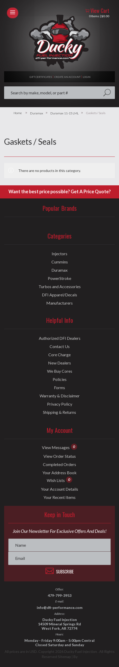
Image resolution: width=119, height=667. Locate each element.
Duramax (36, 113)
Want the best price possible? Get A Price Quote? (59, 191)
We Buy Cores (59, 371)
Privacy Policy (59, 404)
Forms (59, 388)
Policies (60, 379)
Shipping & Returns (59, 412)
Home (18, 113)
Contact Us (60, 346)
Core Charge (59, 355)
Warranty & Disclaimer (60, 396)
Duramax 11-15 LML (64, 113)
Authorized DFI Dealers (59, 338)
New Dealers (59, 363)
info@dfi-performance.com (60, 607)
